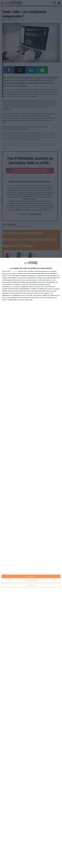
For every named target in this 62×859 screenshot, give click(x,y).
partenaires (14, 271)
